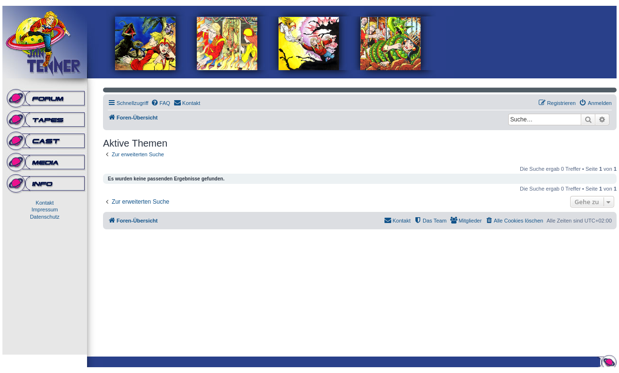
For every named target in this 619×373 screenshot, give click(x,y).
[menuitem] (160, 103)
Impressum (44, 209)
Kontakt (45, 203)
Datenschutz (44, 217)
